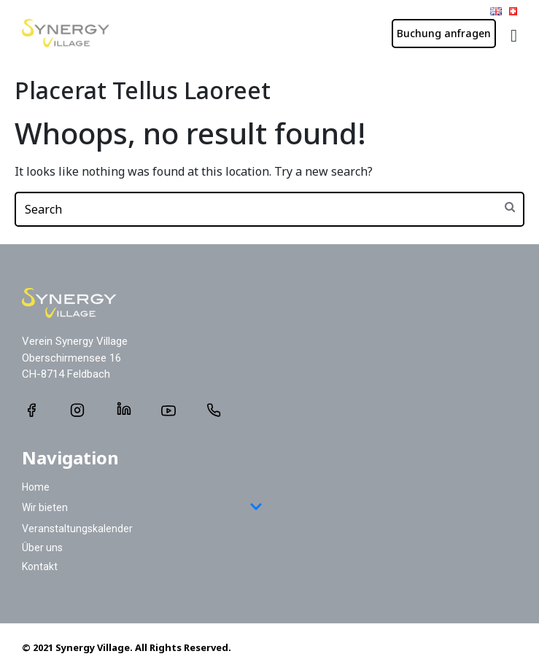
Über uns (42, 547)
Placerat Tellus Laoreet (143, 90)
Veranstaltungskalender (77, 528)
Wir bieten (142, 507)
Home (36, 487)
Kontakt (40, 566)
